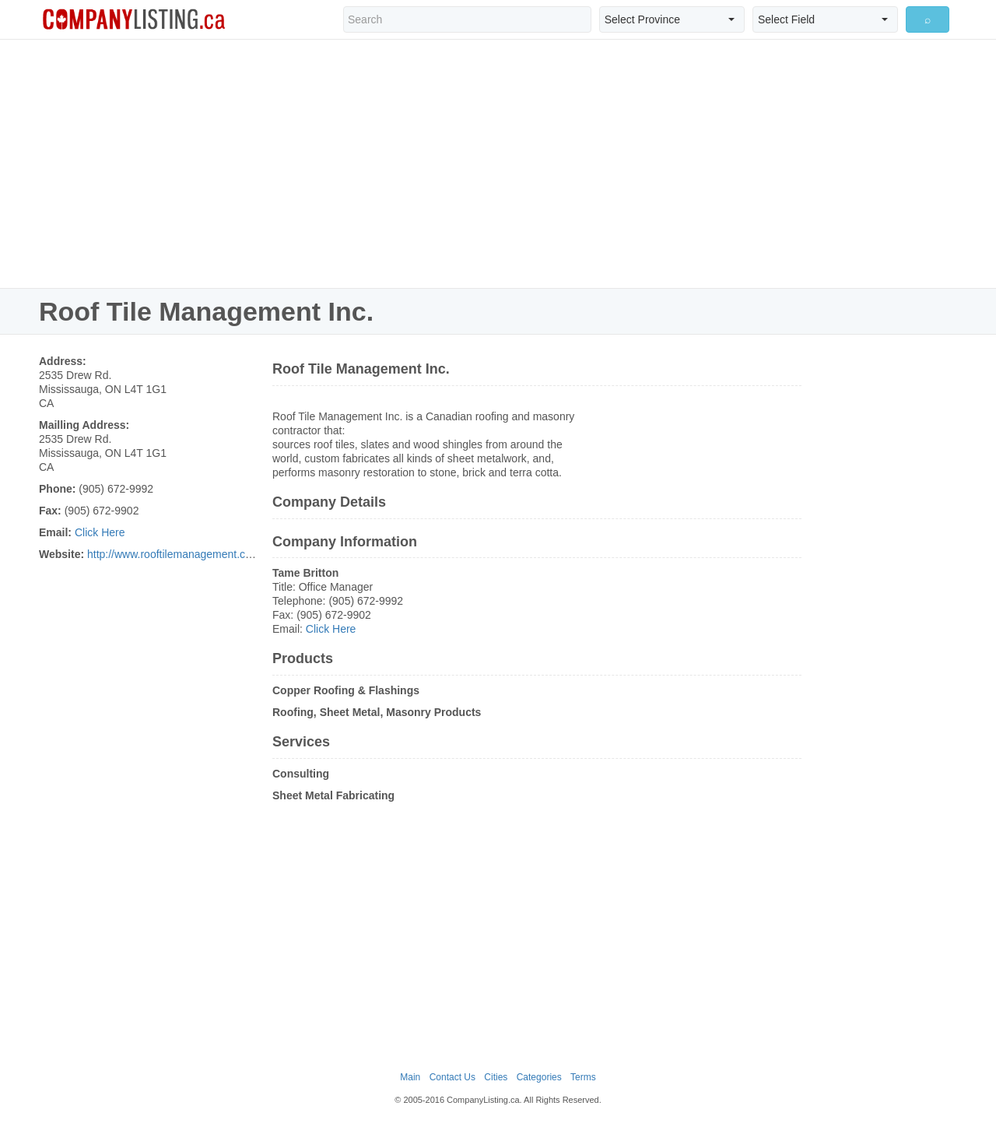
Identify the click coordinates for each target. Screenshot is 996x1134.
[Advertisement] (498, 163)
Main (410, 1077)
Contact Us (452, 1077)
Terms (583, 1077)
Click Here (100, 532)
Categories (539, 1077)
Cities (495, 1077)
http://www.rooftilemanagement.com (174, 554)
